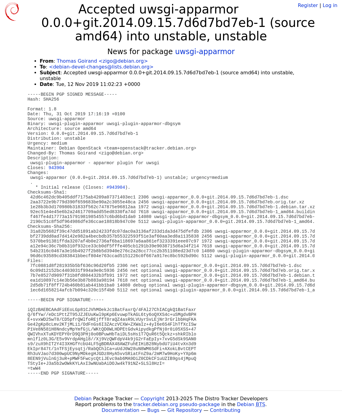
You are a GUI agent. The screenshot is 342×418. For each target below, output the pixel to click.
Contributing (225, 410)
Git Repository (184, 410)
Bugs (153, 410)
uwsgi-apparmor (205, 51)
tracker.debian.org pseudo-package (176, 404)
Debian (83, 398)
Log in (330, 5)
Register (308, 5)
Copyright (152, 398)
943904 (56, 167)
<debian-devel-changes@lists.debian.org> (101, 67)
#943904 (116, 187)
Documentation (120, 410)
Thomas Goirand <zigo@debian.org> (102, 61)
